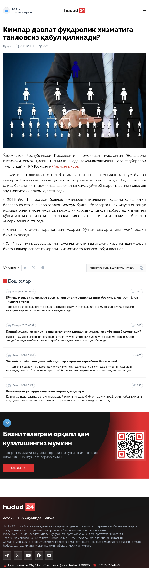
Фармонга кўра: (65, 166)
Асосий (8, 518)
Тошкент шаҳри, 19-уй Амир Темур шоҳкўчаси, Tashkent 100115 (46, 566)
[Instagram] (50, 556)
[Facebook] (39, 556)
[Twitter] (18, 556)
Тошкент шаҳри (22, 12)
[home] (19, 507)
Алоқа (49, 518)
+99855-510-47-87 (106, 566)
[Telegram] (7, 556)
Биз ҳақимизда (29, 518)
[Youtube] (29, 556)
